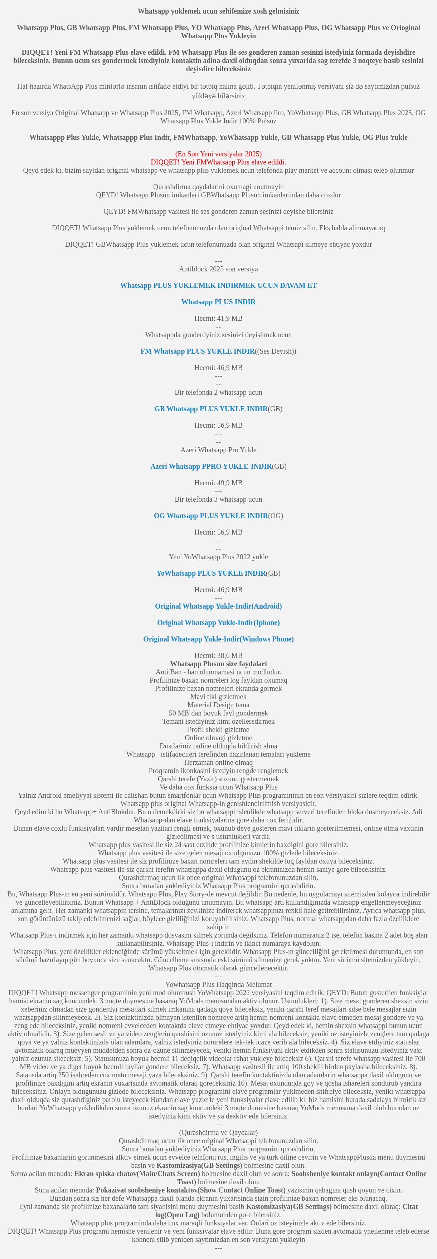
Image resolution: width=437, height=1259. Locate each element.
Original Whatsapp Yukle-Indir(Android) (218, 606)
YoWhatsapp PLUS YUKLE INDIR (211, 573)
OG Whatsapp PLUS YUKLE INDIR (211, 516)
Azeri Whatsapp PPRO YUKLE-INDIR (211, 466)
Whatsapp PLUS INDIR (218, 302)
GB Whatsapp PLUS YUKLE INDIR (211, 409)
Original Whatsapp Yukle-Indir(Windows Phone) (218, 639)
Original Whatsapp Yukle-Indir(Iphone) (218, 622)
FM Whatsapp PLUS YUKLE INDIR (198, 351)
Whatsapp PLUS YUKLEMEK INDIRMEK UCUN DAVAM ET (218, 285)
